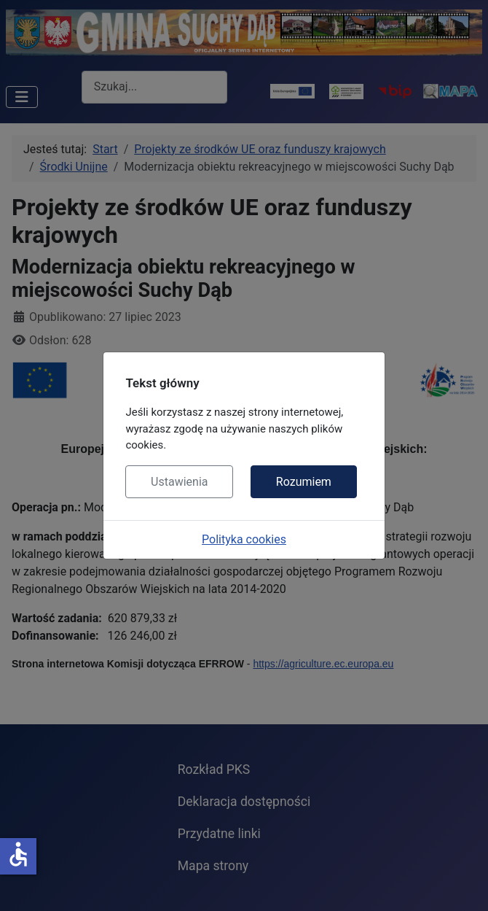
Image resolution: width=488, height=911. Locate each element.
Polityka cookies (244, 539)
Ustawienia (179, 482)
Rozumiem (303, 482)
